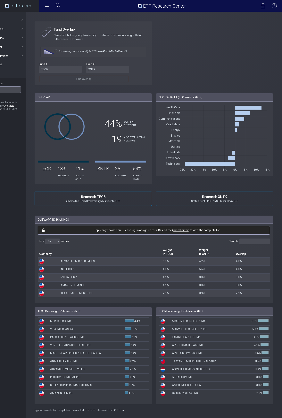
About (21, 20)
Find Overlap (94, 78)
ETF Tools (21, 29)
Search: (249, 241)
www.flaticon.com (97, 410)
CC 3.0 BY (132, 410)
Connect (21, 47)
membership (188, 230)
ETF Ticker (10, 83)
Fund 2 (100, 64)
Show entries (66, 241)
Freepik (74, 410)
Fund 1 (56, 64)
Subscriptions (21, 55)
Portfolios (21, 38)
